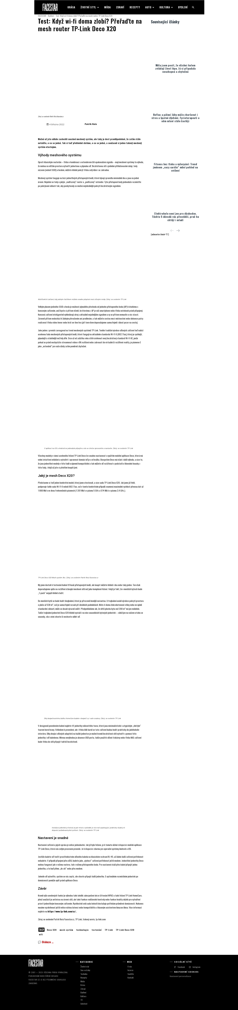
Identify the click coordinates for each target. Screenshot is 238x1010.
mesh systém (66, 929)
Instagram (196, 966)
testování (97, 929)
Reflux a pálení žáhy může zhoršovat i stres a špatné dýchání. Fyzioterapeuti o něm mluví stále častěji (175, 117)
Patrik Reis (91, 123)
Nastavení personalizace (180, 976)
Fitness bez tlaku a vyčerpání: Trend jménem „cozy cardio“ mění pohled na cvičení (175, 167)
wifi (41, 934)
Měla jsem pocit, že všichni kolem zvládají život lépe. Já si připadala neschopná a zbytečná (175, 68)
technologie (82, 929)
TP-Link (109, 929)
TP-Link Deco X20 (125, 929)
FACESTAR (42, 15)
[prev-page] (172, 230)
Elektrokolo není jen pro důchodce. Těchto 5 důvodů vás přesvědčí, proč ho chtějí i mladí (175, 216)
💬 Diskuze (45, 942)
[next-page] (177, 230)
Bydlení (51, 15)
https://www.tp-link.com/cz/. (62, 911)
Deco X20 (52, 929)
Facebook (181, 966)
